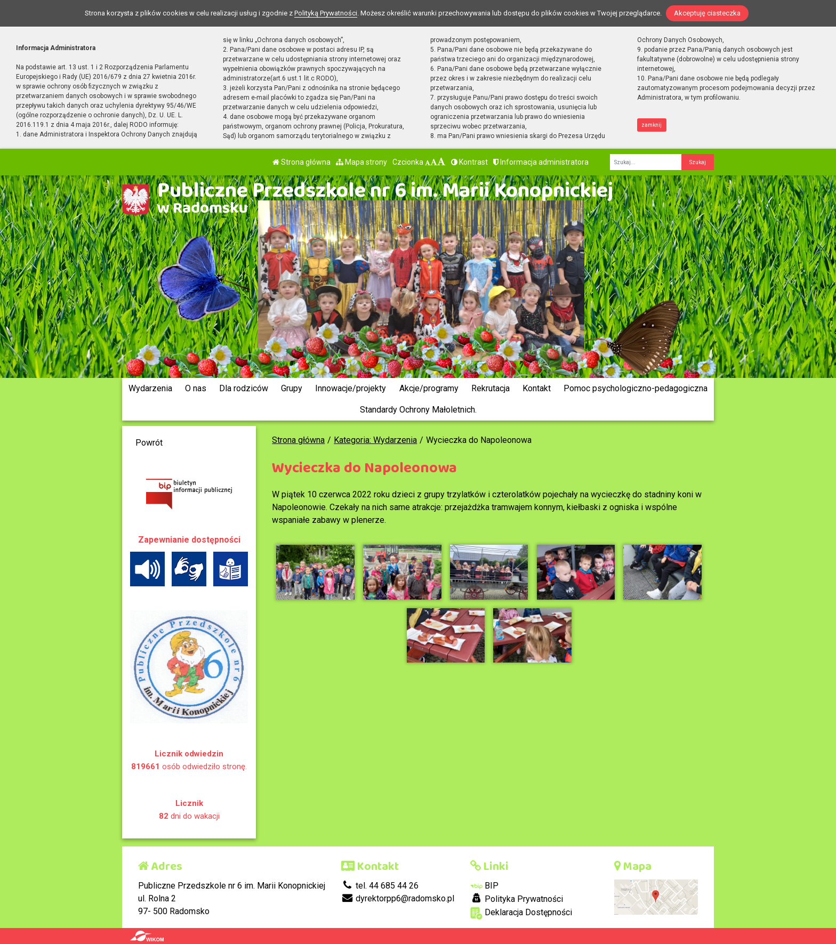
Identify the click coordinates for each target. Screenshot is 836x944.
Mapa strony (361, 162)
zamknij (651, 125)
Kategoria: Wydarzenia (375, 440)
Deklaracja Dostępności (521, 913)
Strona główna (301, 162)
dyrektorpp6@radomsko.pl (397, 898)
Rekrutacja (490, 388)
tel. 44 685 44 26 (380, 886)
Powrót (149, 443)
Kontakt (536, 388)
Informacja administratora (541, 162)
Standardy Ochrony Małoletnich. (418, 410)
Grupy (291, 388)
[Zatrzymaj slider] (420, 360)
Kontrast (469, 162)
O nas (195, 388)
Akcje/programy (429, 388)
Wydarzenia (150, 388)
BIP (484, 886)
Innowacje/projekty (350, 388)
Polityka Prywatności (516, 898)
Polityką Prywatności (325, 13)
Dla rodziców (243, 388)
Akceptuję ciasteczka (707, 13)
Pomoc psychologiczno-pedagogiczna (636, 388)
